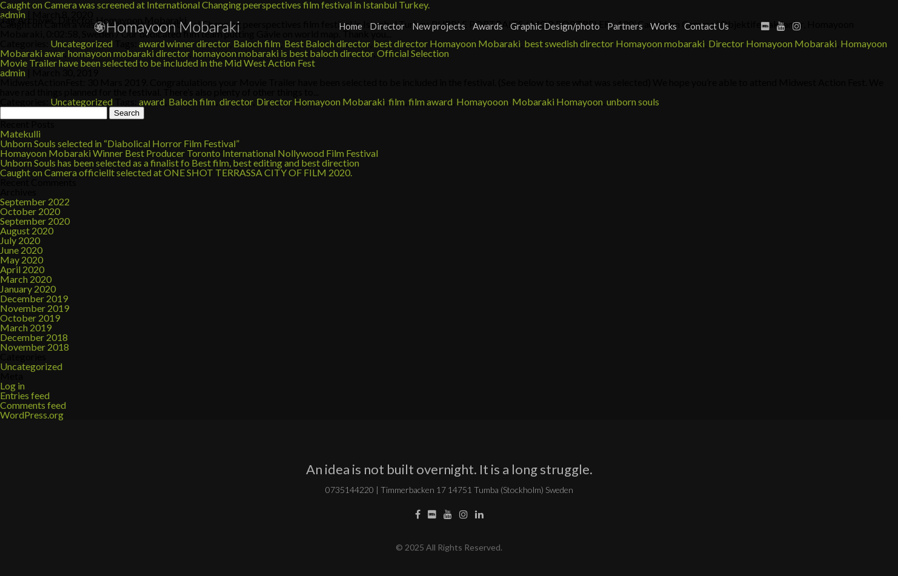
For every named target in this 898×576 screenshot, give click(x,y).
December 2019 (34, 298)
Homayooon (482, 101)
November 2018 (34, 347)
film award (430, 101)
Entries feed (25, 395)
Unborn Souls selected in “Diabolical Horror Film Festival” (119, 143)
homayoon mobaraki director (128, 53)
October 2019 (30, 317)
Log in (12, 385)
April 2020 (22, 269)
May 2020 (21, 259)
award (152, 101)
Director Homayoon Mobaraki (320, 101)
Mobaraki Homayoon (557, 101)
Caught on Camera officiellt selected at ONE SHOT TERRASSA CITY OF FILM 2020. (176, 172)
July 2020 (20, 240)
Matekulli (20, 133)
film (396, 101)
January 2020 (28, 288)
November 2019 (34, 308)
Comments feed (33, 405)
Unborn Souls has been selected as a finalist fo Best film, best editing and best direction (179, 162)
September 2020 (35, 221)
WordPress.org (32, 414)
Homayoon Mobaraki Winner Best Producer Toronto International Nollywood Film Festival (189, 153)
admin (12, 72)
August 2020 (26, 230)
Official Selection (413, 53)
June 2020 (21, 250)
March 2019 (26, 327)
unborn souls (633, 101)
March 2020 (26, 279)
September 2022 (35, 201)
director (236, 101)
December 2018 (34, 337)
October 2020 (30, 211)
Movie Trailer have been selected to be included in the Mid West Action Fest (157, 62)
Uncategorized (81, 101)
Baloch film (192, 101)
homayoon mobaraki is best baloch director (283, 53)
